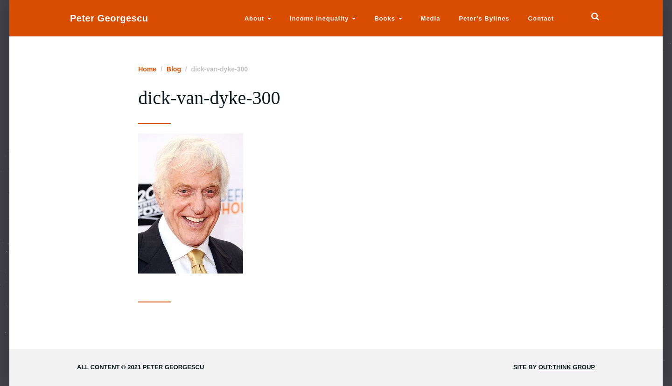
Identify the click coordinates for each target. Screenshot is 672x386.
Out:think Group (567, 367)
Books (388, 18)
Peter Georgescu (109, 18)
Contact (541, 18)
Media (431, 18)
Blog (174, 69)
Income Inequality (323, 18)
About (258, 18)
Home (147, 69)
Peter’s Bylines (484, 18)
